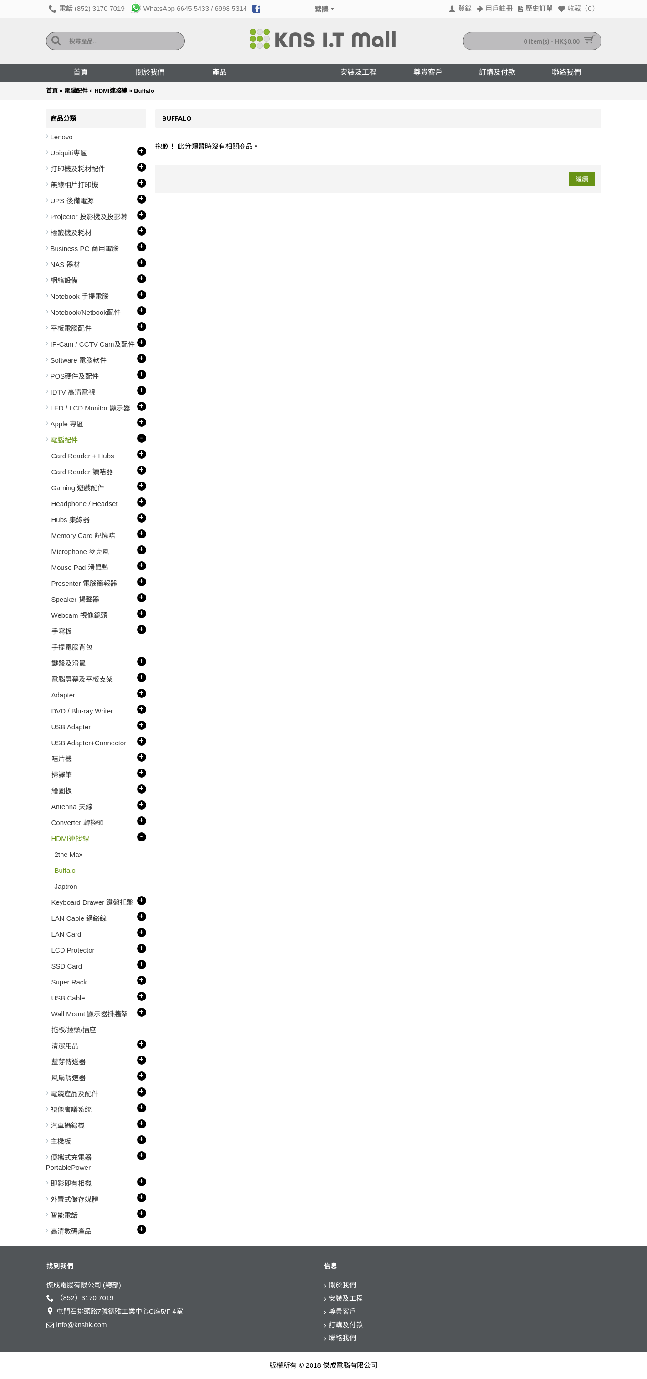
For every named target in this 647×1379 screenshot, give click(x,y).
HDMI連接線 (110, 90)
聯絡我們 (340, 1338)
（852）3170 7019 (80, 1298)
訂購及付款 (343, 1325)
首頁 (52, 90)
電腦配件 (76, 90)
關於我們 (340, 1285)
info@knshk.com (76, 1325)
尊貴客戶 (340, 1311)
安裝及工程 (343, 1298)
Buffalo (144, 90)
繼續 (582, 179)
